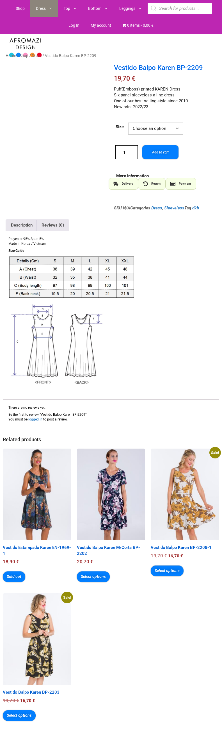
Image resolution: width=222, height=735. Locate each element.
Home (11, 55)
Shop (20, 8)
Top (73, 8)
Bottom (101, 8)
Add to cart (160, 152)
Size (120, 126)
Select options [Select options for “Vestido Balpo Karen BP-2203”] (19, 715)
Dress (47, 8)
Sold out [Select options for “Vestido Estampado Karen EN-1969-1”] (14, 576)
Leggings (133, 8)
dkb (195, 208)
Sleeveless (174, 208)
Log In (73, 25)
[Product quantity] (126, 152)
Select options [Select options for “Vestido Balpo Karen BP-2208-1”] (167, 570)
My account (101, 25)
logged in (35, 419)
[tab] (123, 184)
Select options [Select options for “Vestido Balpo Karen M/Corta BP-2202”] (93, 576)
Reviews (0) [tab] (53, 225)
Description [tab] (22, 225)
